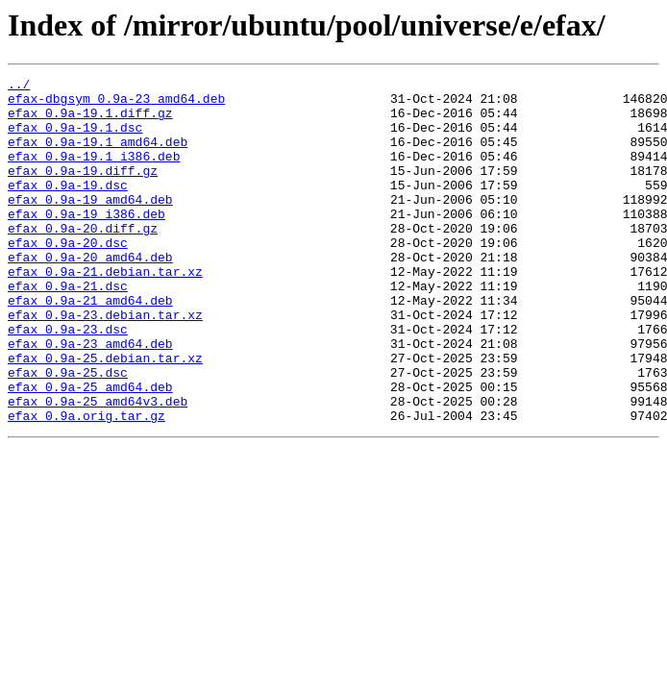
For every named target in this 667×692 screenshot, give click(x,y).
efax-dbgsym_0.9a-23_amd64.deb (116, 103)
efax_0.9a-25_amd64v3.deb (97, 467)
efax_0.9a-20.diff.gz (83, 259)
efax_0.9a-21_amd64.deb (90, 346)
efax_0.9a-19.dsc (68, 207)
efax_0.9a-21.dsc (68, 328)
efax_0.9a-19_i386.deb (86, 242)
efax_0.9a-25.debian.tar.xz (105, 415)
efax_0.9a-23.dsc (68, 380)
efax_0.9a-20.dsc (68, 276)
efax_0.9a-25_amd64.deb (90, 449)
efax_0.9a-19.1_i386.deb (94, 173)
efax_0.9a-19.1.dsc (75, 138)
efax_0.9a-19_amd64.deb (90, 225)
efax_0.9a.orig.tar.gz (86, 484)
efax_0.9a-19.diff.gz (83, 190)
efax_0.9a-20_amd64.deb (90, 294)
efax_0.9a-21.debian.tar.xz (105, 311)
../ (19, 86)
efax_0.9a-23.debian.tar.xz (105, 363)
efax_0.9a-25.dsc (68, 432)
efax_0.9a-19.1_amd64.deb (97, 155)
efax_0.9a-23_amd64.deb (90, 398)
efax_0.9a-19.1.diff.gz (90, 121)
